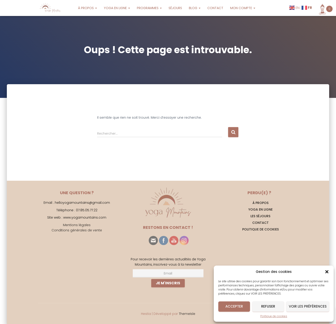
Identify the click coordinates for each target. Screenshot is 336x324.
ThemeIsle (187, 313)
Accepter (234, 306)
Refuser (268, 306)
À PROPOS (87, 8)
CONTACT (215, 8)
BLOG (195, 8)
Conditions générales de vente (77, 230)
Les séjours (260, 216)
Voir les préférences (308, 306)
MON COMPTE (242, 8)
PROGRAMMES (149, 8)
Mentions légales (77, 225)
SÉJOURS (175, 8)
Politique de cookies (273, 316)
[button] (327, 271)
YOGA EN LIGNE (117, 8)
